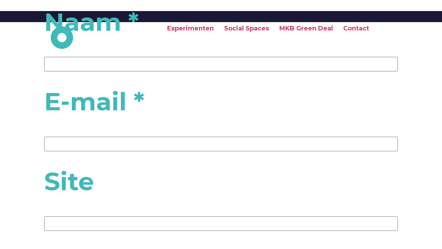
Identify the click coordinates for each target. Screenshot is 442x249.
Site (69, 181)
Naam (91, 21)
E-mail (94, 101)
